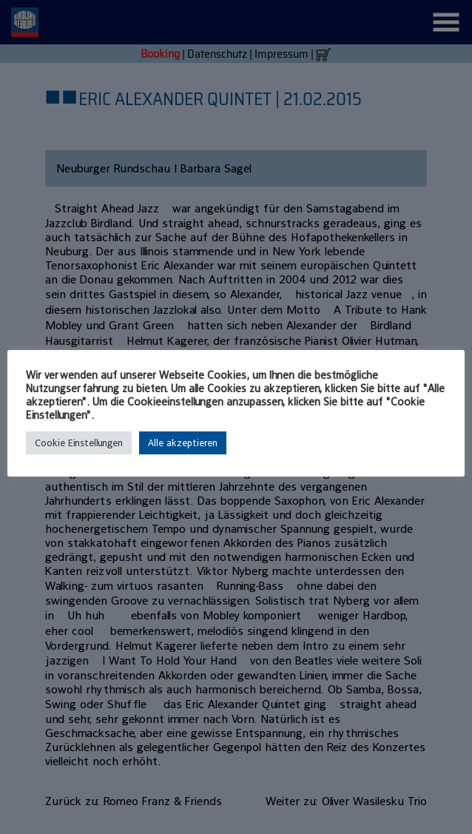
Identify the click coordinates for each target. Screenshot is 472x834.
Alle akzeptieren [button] (183, 442)
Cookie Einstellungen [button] (79, 442)
